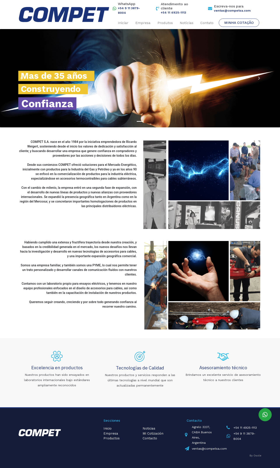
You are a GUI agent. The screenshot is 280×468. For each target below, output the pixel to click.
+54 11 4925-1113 (173, 12)
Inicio (107, 428)
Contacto (150, 438)
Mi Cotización (153, 433)
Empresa (142, 23)
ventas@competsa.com (232, 10)
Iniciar (123, 23)
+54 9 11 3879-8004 (129, 10)
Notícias (186, 23)
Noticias (149, 428)
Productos (111, 438)
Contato (207, 23)
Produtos (165, 23)
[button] (21, 78)
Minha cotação (239, 23)
